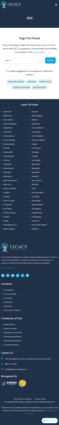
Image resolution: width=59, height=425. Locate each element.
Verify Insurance (39, 87)
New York (7, 184)
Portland (35, 196)
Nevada (35, 176)
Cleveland (7, 128)
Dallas (34, 144)
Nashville (35, 172)
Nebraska (7, 176)
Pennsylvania (37, 192)
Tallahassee (37, 213)
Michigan (7, 172)
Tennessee (36, 217)
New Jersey (37, 180)
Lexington (7, 164)
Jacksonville (8, 156)
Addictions (31, 81)
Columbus (36, 132)
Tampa (6, 217)
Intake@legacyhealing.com (16, 369)
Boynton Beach (10, 124)
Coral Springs (9, 140)
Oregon (6, 192)
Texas (5, 221)
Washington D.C (10, 225)
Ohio (34, 188)
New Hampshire (10, 180)
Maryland (36, 168)
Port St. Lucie (8, 200)
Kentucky (36, 164)
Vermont (36, 221)
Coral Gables (37, 136)
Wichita (35, 229)
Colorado (7, 132)
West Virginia (9, 229)
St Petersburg (9, 213)
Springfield (36, 208)
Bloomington (37, 115)
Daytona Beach (38, 140)
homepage (37, 52)
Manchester (8, 168)
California (36, 124)
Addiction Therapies (21, 87)
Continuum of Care (11, 318)
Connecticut (8, 136)
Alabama (7, 111)
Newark (35, 184)
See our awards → (8, 268)
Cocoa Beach (37, 128)
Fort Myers (36, 148)
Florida (6, 148)
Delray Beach (9, 144)
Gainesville (8, 152)
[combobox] (23, 60)
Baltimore (7, 115)
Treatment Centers (16, 81)
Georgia (35, 152)
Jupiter (35, 156)
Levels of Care (45, 81)
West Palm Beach (39, 225)
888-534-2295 (11, 364)
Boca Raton (8, 120)
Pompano (7, 204)
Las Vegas (36, 160)
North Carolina (9, 188)
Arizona (35, 111)
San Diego (7, 208)
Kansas (6, 160)
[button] (56, 5)
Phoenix (6, 196)
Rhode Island (37, 204)
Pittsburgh (36, 200)
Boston (35, 120)
